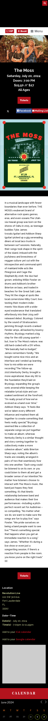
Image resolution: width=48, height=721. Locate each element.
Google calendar (25, 639)
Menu (36, 31)
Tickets (24, 100)
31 (31, 716)
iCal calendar (23, 632)
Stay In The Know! (24, 37)
